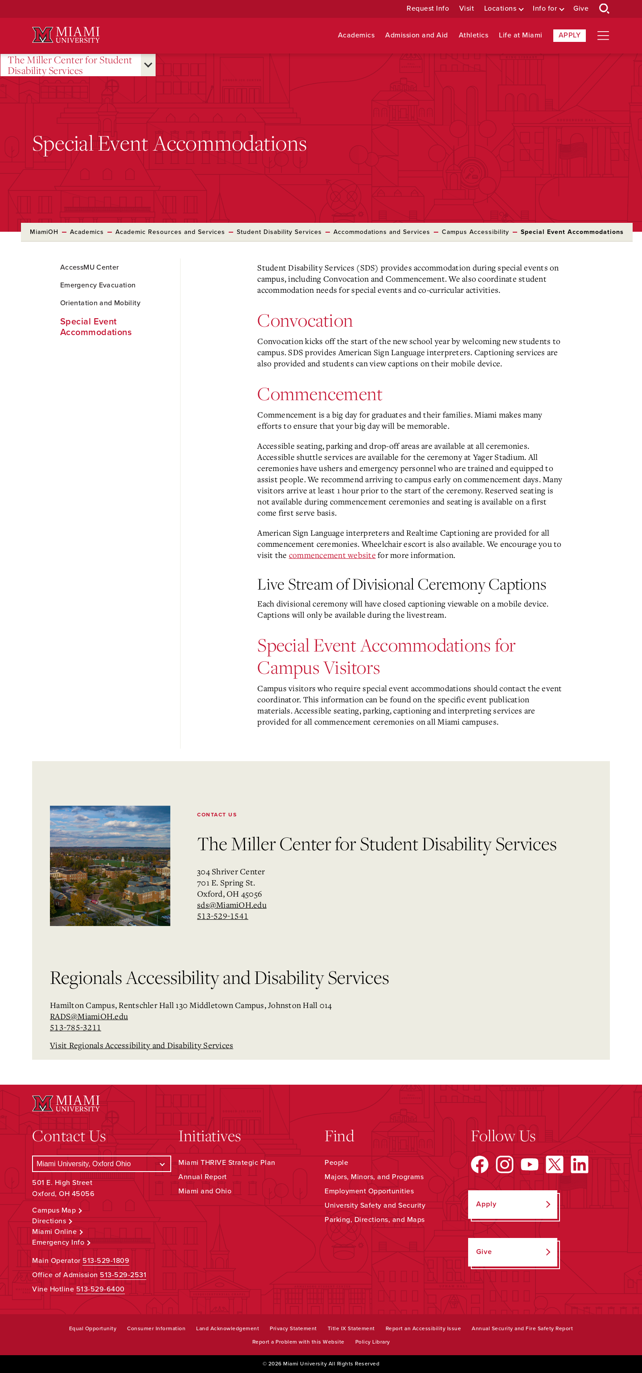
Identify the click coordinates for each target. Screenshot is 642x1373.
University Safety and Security (375, 1205)
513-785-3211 (75, 1027)
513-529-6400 (100, 1289)
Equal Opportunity (93, 1328)
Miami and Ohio (204, 1191)
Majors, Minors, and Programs (374, 1176)
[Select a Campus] (101, 1164)
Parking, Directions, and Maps (375, 1219)
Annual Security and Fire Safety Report (522, 1328)
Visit (466, 8)
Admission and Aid (416, 35)
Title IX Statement (351, 1328)
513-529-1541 (222, 915)
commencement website (332, 554)
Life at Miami (521, 35)
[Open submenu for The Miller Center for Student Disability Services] (148, 65)
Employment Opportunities (369, 1191)
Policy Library (372, 1342)
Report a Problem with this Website (298, 1342)
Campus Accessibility (475, 232)
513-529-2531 (123, 1275)
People (336, 1162)
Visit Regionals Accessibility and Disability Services (141, 1045)
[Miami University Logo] (66, 35)
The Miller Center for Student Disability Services (70, 65)
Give (580, 8)
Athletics (474, 35)
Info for (545, 8)
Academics (356, 35)
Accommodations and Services (381, 232)
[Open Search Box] (604, 9)
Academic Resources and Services (170, 232)
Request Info (428, 8)
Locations (500, 8)
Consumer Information (156, 1328)
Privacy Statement (293, 1328)
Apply (570, 35)
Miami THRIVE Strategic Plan (227, 1162)
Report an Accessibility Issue (423, 1328)
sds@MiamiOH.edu (232, 904)
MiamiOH (44, 232)
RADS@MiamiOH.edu (89, 1016)
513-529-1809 (105, 1260)
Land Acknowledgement (227, 1328)
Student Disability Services (279, 232)
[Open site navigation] (603, 35)
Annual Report (202, 1176)
